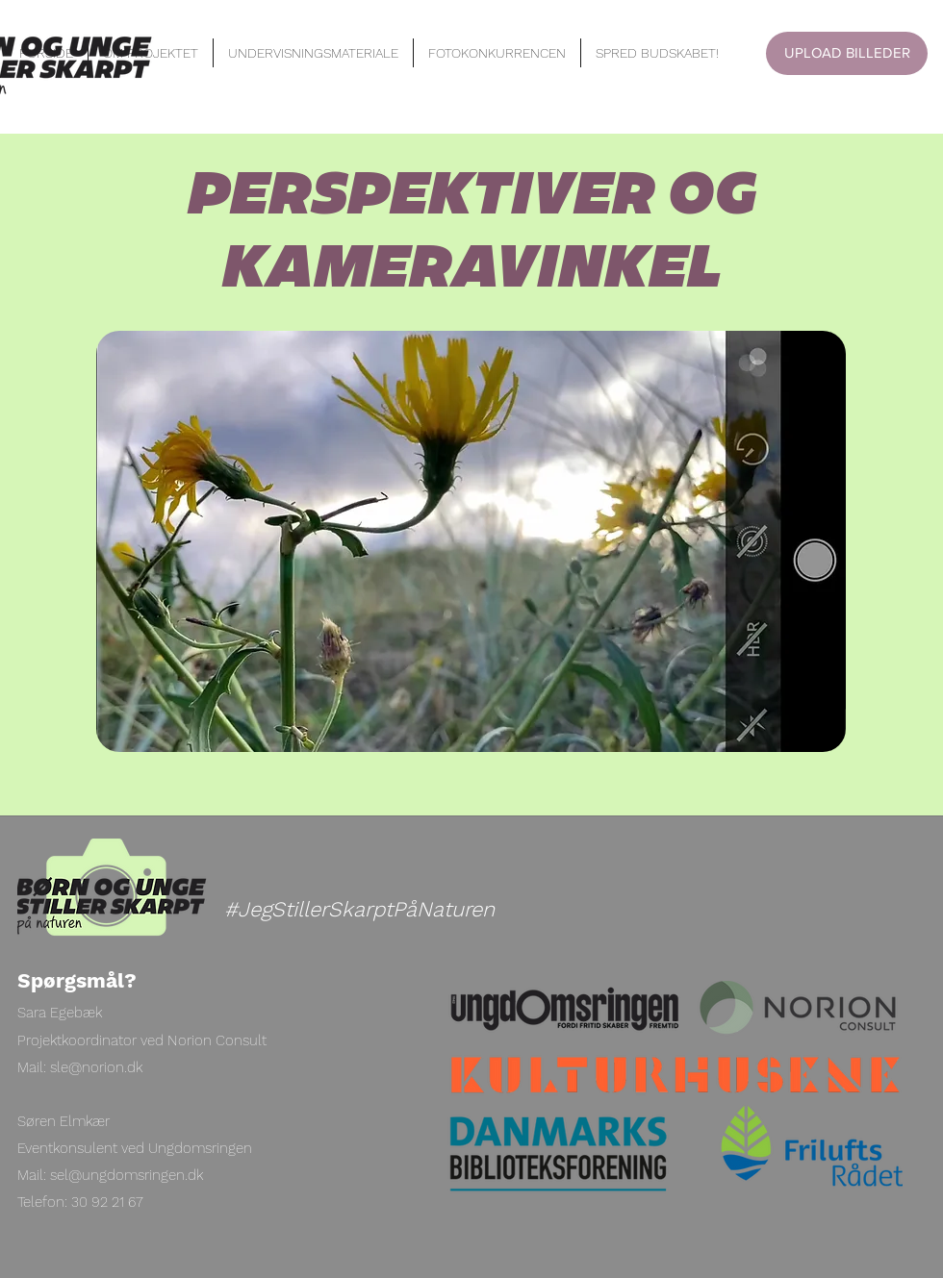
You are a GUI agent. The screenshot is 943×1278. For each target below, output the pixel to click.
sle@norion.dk (96, 1067)
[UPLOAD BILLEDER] (847, 53)
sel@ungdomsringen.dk (126, 1175)
